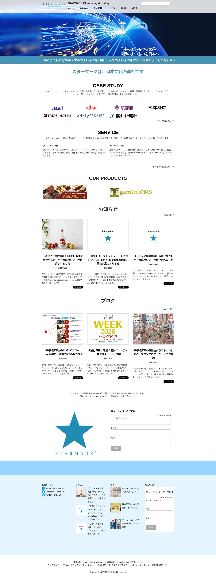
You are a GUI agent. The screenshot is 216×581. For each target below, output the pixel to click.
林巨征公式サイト (160, 565)
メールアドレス (118, 418)
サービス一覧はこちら (162, 167)
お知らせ (168, 215)
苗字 (113, 438)
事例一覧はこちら (164, 121)
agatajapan (124, 562)
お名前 (114, 427)
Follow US (60, 492)
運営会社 (77, 562)
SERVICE (108, 132)
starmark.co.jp (89, 562)
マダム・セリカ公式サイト (99, 565)
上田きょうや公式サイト (140, 565)
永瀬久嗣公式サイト (120, 565)
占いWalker (101, 562)
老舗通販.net (112, 562)
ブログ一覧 (167, 309)
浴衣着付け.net (136, 562)
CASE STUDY (108, 85)
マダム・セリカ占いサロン (74, 565)
